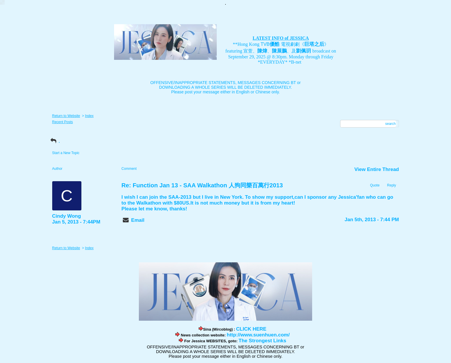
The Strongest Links (262, 340)
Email (137, 220)
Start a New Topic (66, 153)
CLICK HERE (251, 329)
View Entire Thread (376, 169)
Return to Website (66, 116)
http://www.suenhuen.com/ (258, 335)
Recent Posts (62, 122)
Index (89, 116)
